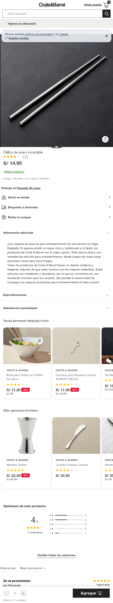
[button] (56, 14)
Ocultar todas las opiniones (56, 550)
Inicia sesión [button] (94, 4)
